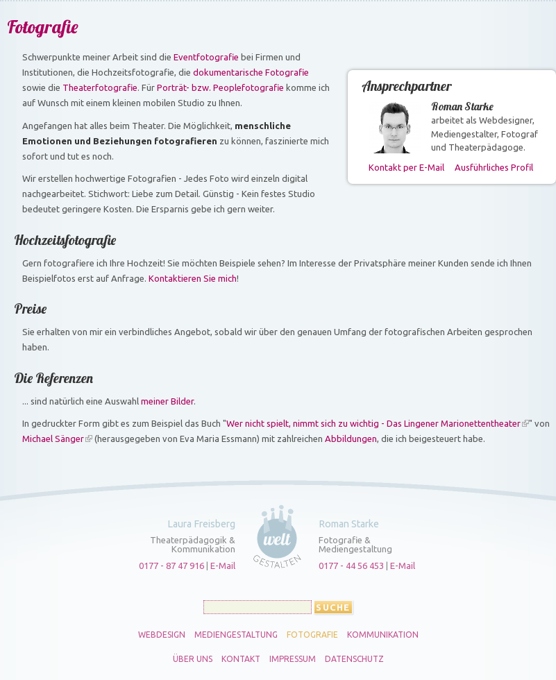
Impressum (292, 659)
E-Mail (222, 565)
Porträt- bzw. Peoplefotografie (220, 87)
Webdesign (161, 635)
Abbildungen (351, 438)
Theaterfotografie (99, 87)
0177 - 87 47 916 (171, 565)
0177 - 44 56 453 (351, 565)
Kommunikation (383, 635)
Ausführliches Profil (494, 167)
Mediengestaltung (236, 635)
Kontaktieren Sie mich (193, 278)
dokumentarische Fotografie (251, 72)
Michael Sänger (53, 438)
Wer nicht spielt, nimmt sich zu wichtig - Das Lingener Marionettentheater (373, 423)
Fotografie (312, 635)
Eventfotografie (206, 57)
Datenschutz (354, 659)
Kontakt (240, 659)
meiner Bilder (167, 401)
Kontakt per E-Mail (406, 167)
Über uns (192, 659)
